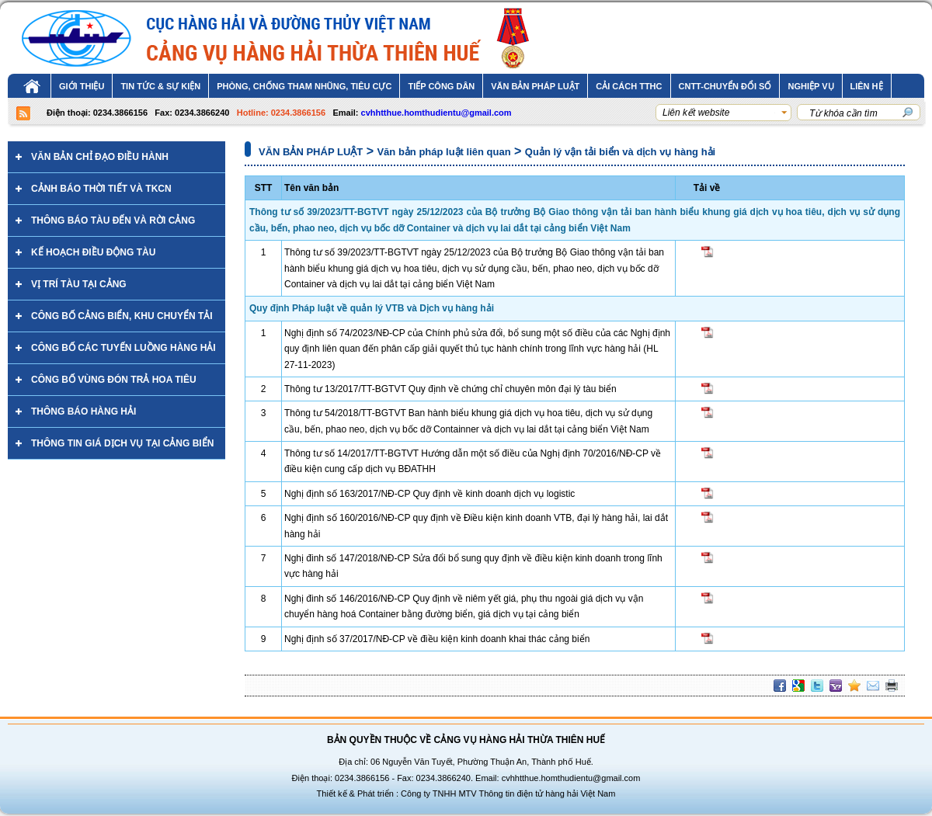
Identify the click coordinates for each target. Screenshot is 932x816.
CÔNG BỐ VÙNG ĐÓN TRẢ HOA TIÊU (113, 379)
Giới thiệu (81, 86)
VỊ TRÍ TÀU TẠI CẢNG (79, 284)
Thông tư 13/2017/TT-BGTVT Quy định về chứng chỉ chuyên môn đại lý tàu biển (450, 389)
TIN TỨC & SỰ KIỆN (160, 86)
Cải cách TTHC (629, 86)
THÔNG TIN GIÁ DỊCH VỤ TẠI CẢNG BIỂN (122, 443)
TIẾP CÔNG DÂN (441, 86)
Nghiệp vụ (810, 86)
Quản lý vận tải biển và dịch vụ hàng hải (620, 152)
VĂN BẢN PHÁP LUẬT (535, 86)
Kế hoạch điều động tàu (93, 252)
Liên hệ (866, 86)
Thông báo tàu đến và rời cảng (113, 220)
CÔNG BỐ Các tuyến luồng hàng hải (123, 347)
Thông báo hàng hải (83, 411)
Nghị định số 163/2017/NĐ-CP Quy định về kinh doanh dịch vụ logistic (429, 493)
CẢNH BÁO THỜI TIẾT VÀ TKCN (101, 188)
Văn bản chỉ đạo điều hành (100, 156)
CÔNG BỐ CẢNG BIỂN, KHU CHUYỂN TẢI (122, 316)
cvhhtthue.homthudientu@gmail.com (436, 112)
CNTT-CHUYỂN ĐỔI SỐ (725, 86)
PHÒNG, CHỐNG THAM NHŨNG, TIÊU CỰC (304, 86)
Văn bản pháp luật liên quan (443, 152)
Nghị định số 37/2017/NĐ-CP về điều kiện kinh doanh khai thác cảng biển (436, 639)
